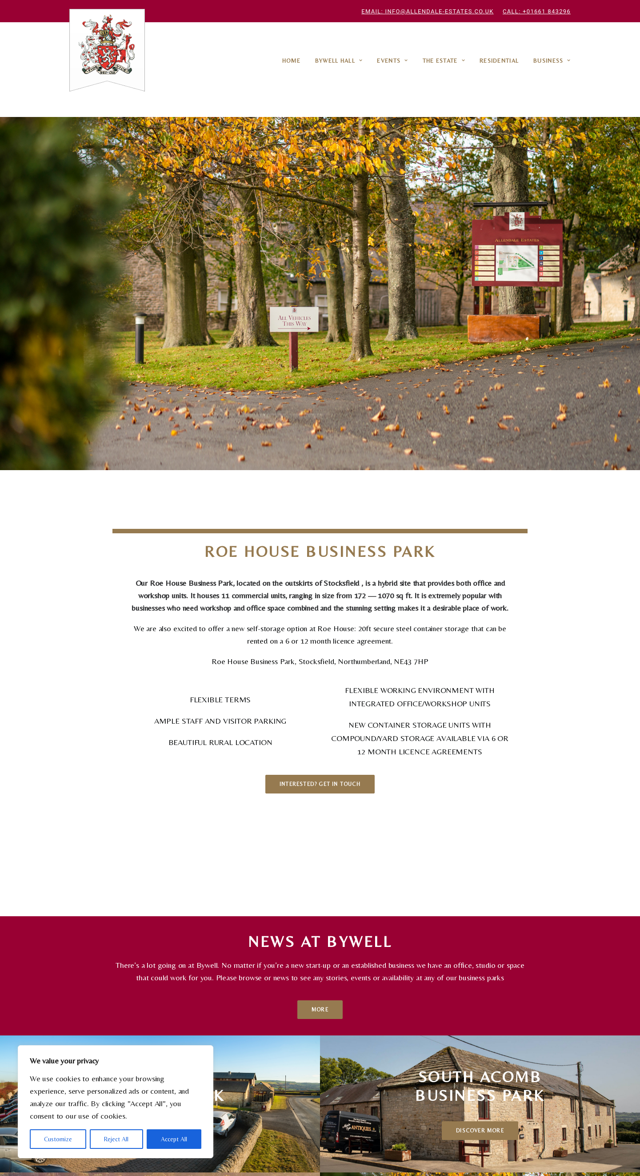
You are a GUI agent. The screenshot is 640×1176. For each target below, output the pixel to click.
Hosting (265, 1067)
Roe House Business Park (137, 1042)
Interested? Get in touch (320, 484)
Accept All (174, 1139)
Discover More (160, 756)
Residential (499, 60)
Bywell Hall (339, 60)
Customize (58, 1139)
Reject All (116, 1139)
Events (392, 60)
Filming (295, 1067)
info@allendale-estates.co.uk (373, 1100)
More (320, 635)
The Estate (444, 60)
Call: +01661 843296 (537, 11)
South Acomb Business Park (229, 1042)
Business (552, 60)
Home (291, 60)
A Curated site (459, 1157)
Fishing (289, 1054)
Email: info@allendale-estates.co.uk (427, 11)
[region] (115, 1101)
